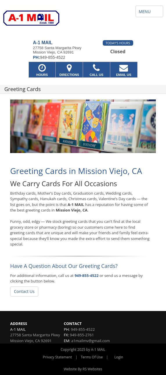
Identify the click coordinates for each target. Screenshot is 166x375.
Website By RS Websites (83, 369)
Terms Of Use (92, 357)
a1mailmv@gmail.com (90, 340)
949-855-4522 (87, 275)
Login (118, 357)
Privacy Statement (57, 357)
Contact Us (24, 291)
